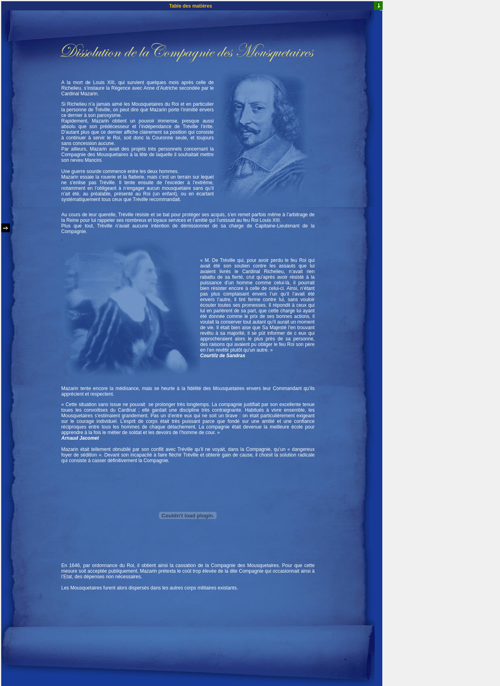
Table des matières (190, 6)
